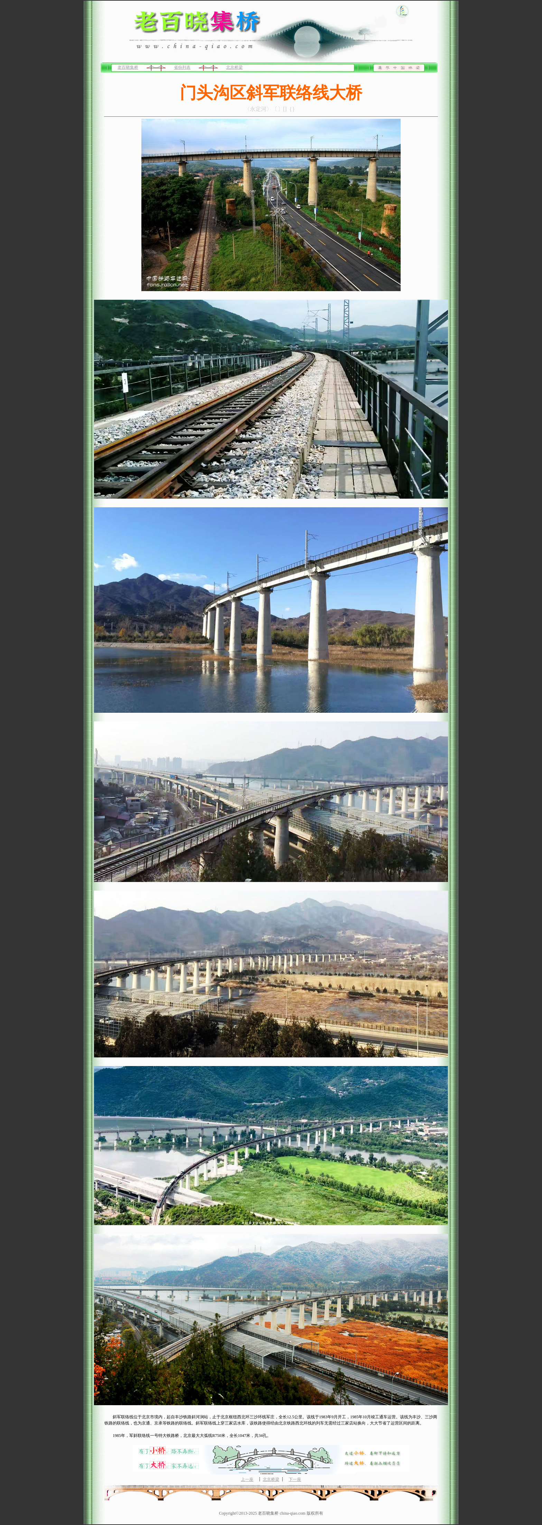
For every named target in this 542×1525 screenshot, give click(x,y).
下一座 (295, 1479)
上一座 (247, 1479)
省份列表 (182, 67)
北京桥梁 (234, 67)
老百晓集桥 (128, 67)
